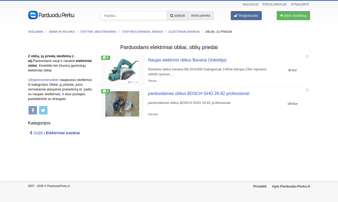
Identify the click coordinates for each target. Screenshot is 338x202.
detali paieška (200, 15)
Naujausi (250, 4)
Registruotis (246, 15)
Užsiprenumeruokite (43, 80)
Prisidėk (260, 186)
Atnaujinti (300, 4)
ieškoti (177, 15)
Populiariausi (274, 4)
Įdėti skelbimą (293, 15)
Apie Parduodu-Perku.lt (291, 186)
